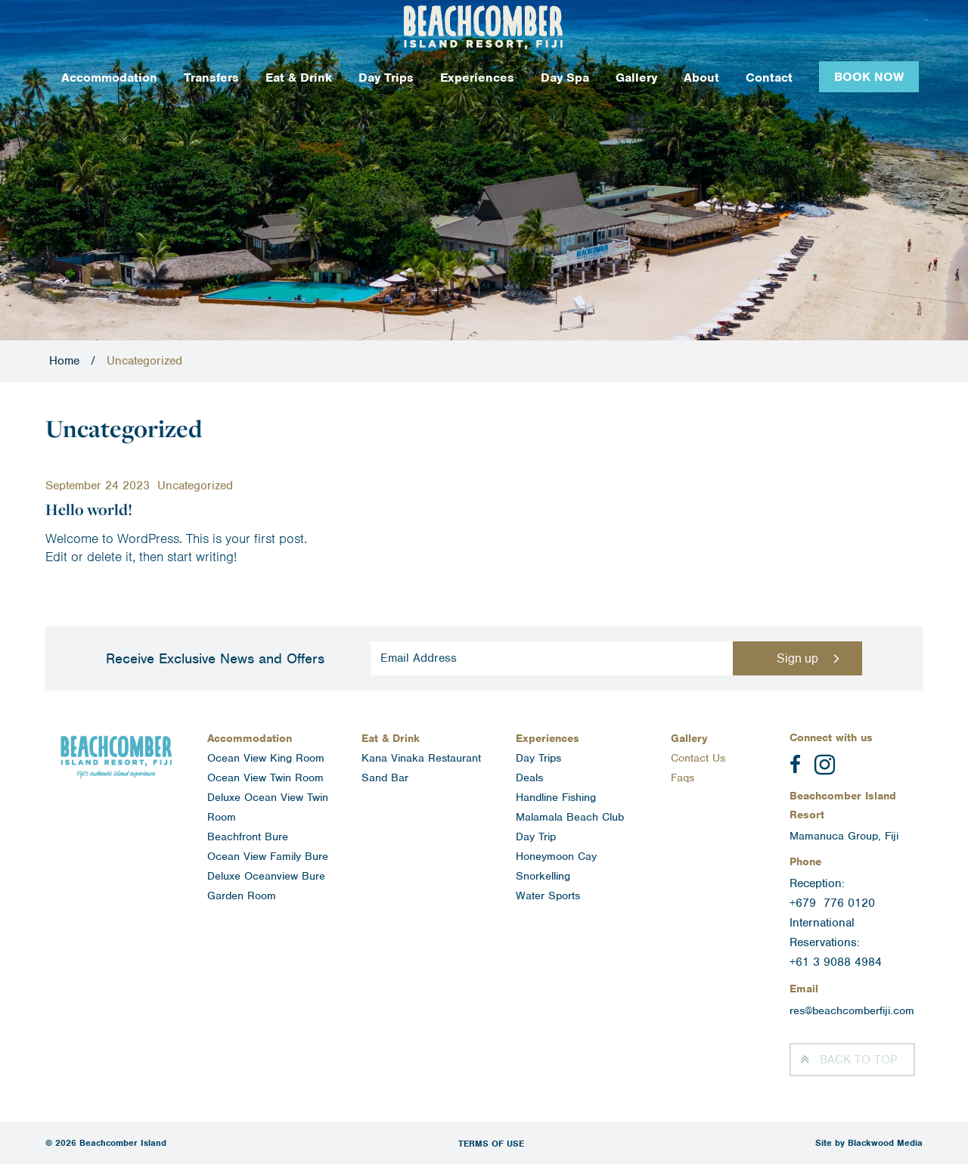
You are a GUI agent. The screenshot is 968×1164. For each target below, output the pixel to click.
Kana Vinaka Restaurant (421, 758)
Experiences (477, 77)
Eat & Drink (298, 77)
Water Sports (548, 895)
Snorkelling (543, 876)
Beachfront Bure (247, 836)
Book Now (869, 77)
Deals (529, 777)
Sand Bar (384, 777)
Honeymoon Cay (556, 856)
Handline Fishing (556, 797)
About (701, 77)
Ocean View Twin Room (265, 777)
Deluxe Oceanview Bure (266, 876)
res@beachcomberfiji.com (852, 1010)
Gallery (636, 77)
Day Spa (565, 77)
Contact (769, 77)
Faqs (682, 777)
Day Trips (386, 77)
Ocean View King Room (265, 758)
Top (858, 1059)
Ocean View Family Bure (267, 856)
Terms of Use (491, 1144)
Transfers (211, 77)
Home (64, 360)
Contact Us (698, 758)
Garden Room (241, 895)
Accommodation (109, 77)
